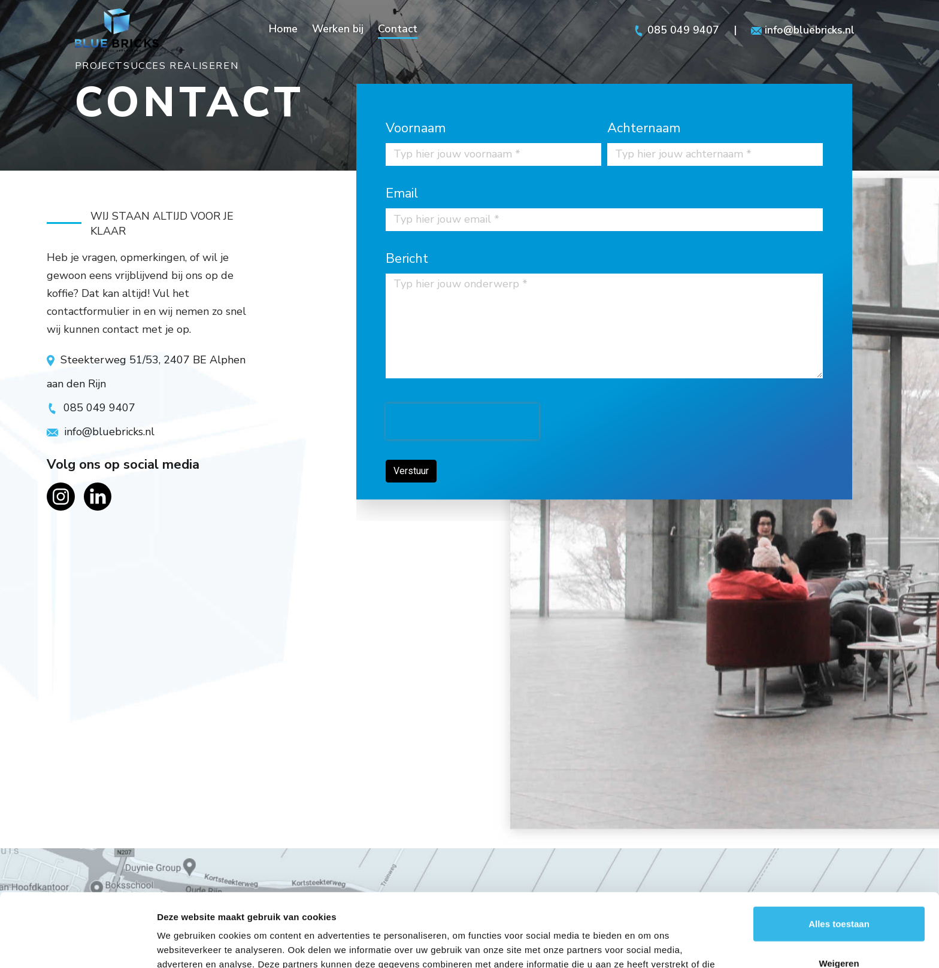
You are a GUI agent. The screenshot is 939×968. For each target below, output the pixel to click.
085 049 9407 (676, 30)
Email (402, 193)
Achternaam (643, 128)
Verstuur (407, 471)
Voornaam (416, 128)
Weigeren (839, 890)
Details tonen (647, 944)
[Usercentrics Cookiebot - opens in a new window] (77, 945)
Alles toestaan (839, 850)
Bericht (407, 259)
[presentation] (458, 421)
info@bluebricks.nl (803, 30)
